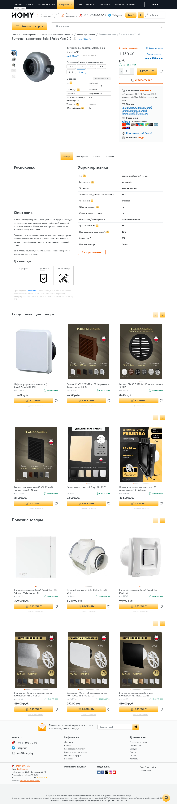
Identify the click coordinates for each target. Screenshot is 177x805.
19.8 (103, 66)
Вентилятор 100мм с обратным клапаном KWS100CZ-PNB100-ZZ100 (87, 695)
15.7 (92, 66)
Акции (133, 753)
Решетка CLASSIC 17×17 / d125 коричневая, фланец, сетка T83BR (84, 386)
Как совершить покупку (74, 749)
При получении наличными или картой (137, 107)
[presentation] (155, 314)
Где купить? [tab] (114, 156)
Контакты (134, 759)
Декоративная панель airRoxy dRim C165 (87, 487)
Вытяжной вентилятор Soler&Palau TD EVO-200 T (88, 592)
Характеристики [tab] (80, 156)
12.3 (82, 66)
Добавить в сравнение (128, 48)
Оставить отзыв (89, 55)
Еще (130, 15)
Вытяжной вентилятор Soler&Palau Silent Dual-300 (139, 592)
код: (85, 39)
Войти (155, 4)
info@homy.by (24, 754)
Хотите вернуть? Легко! (139, 133)
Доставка (68, 743)
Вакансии (68, 759)
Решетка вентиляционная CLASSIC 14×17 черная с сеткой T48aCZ (34, 489)
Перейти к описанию (102, 79)
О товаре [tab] (61, 156)
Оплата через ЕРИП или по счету (135, 113)
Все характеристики (91, 252)
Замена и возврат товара (75, 753)
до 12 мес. (126, 121)
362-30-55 (95, 15)
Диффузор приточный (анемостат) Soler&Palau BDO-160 (31, 386)
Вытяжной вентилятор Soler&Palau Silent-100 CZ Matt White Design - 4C (34, 592)
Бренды (133, 749)
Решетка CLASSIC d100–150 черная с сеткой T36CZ (138, 386)
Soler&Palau (32, 290)
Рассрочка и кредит (139, 743)
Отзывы (133, 756)
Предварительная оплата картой (134, 110)
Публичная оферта (72, 756)
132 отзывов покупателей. (30, 781)
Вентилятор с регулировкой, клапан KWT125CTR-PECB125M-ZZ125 (137, 695)
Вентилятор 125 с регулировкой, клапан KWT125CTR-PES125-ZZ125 (34, 695)
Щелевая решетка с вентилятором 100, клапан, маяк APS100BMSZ (139, 489)
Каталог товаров (29, 26)
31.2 (82, 71)
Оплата (67, 746)
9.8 (71, 66)
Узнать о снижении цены (154, 55)
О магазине (135, 746)
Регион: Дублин (20, 8)
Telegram (117, 15)
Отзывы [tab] (98, 156)
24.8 (71, 71)
